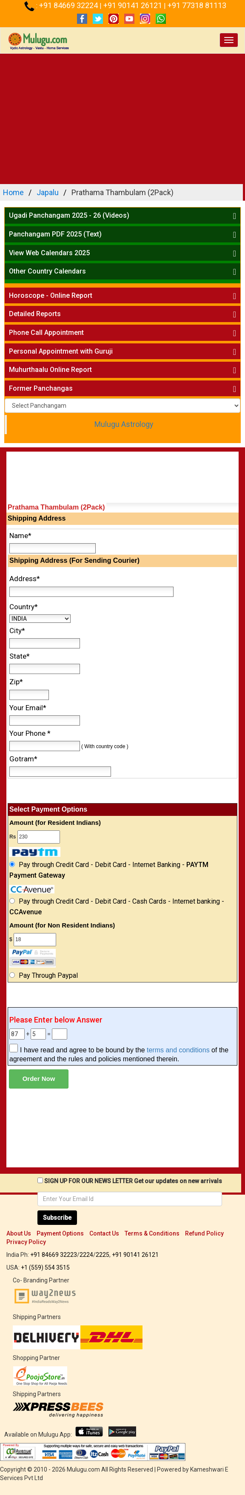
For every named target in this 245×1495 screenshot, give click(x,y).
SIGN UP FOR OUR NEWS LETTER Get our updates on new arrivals (133, 1181)
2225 (102, 1254)
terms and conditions (178, 1050)
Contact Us (104, 1233)
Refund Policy (204, 1233)
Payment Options (60, 1233)
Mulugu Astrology (123, 424)
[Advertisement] (122, 117)
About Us (18, 1233)
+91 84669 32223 (53, 1254)
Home (13, 192)
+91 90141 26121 (133, 5)
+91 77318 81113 (197, 5)
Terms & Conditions (152, 1233)
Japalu (48, 192)
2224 (86, 1254)
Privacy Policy (26, 1242)
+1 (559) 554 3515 (45, 1267)
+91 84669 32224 (69, 5)
